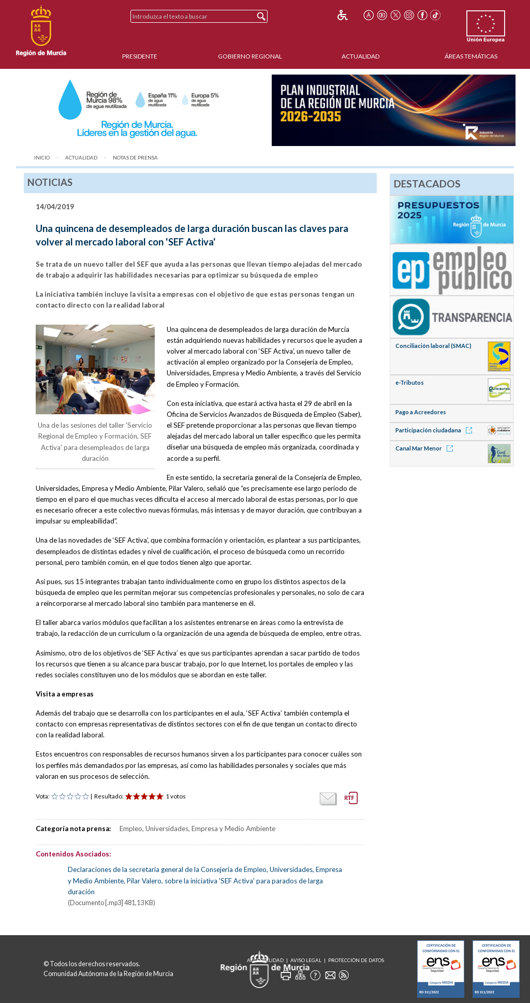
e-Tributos (409, 382)
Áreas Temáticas (471, 56)
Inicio (42, 158)
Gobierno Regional (250, 56)
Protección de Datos (356, 960)
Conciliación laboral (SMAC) (433, 345)
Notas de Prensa (135, 158)
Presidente (139, 56)
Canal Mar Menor (426, 448)
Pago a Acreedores (420, 412)
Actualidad (360, 56)
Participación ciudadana (435, 430)
